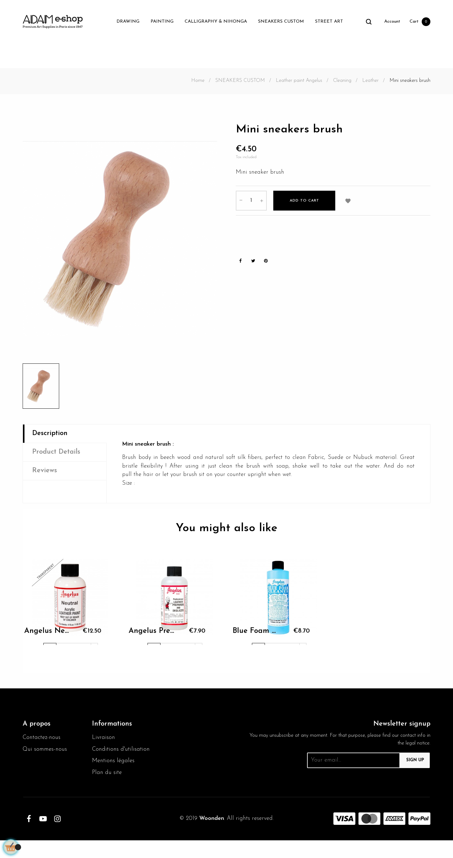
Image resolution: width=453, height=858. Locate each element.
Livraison (104, 743)
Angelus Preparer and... (151, 638)
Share (240, 264)
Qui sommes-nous (46, 756)
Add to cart (304, 203)
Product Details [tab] (58, 453)
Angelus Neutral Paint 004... (47, 638)
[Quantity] (251, 202)
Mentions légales (114, 777)
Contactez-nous (43, 743)
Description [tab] (51, 434)
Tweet (253, 264)
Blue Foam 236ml (256, 638)
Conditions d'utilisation (107, 760)
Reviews (45, 473)
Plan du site (108, 790)
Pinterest (265, 264)
